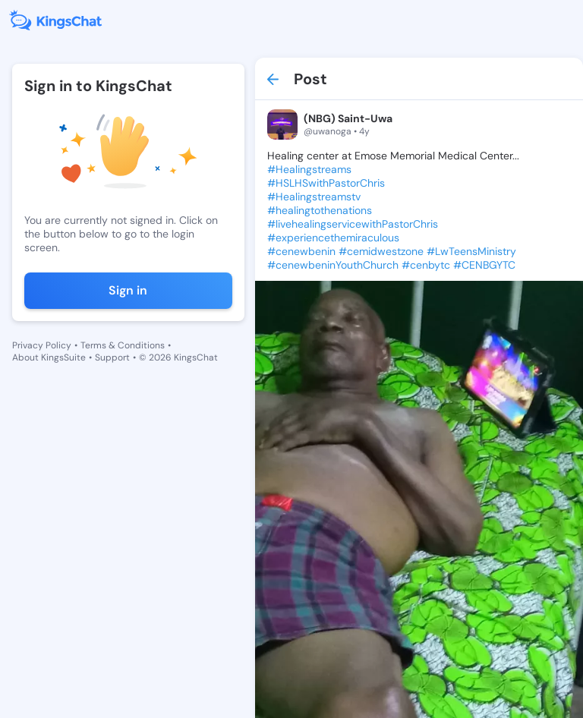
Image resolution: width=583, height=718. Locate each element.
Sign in (128, 290)
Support (112, 357)
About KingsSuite (49, 357)
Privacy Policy (41, 345)
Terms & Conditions (122, 345)
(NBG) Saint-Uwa (348, 118)
